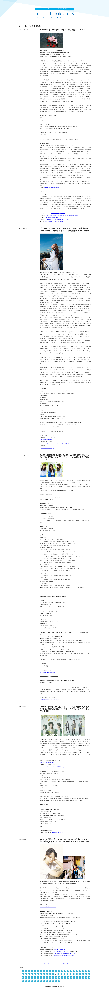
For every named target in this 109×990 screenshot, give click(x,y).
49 (28, 977)
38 (64, 974)
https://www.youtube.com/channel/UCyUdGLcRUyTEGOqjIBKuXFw (62, 215)
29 (37, 974)
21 (83, 970)
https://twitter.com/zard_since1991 (61, 951)
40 (70, 974)
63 (71, 977)
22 (86, 970)
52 (37, 977)
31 (44, 974)
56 (50, 977)
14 (62, 970)
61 (65, 977)
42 (76, 974)
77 (44, 980)
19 (77, 970)
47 (22, 977)
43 (79, 974)
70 (22, 980)
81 (56, 980)
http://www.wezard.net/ (59, 949)
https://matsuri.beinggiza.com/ (58, 213)
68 (86, 977)
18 (74, 970)
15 (65, 970)
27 (31, 974)
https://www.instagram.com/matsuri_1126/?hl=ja (58, 219)
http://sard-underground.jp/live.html (48, 672)
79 (50, 980)
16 (68, 970)
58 (56, 977)
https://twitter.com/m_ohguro (47, 448)
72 (28, 980)
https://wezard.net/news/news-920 (48, 907)
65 (77, 977)
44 (82, 974)
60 (62, 977)
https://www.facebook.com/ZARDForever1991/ (64, 955)
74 (34, 980)
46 (88, 974)
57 (53, 977)
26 (28, 974)
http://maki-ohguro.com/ (46, 439)
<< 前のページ (45, 963)
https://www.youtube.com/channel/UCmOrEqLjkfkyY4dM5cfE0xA (55, 443)
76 (40, 980)
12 (56, 970)
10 (50, 970)
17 (71, 970)
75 (37, 980)
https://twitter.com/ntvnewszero (51, 187)
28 (34, 974)
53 (40, 977)
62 (68, 977)
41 (73, 974)
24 (22, 974)
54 (44, 977)
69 (89, 977)
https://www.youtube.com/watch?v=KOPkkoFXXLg (52, 766)
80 (53, 980)
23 (89, 970)
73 (31, 980)
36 (58, 974)
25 (25, 974)
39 (67, 974)
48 (25, 977)
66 (80, 977)
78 (47, 980)
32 (47, 974)
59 (59, 977)
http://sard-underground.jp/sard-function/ (49, 699)
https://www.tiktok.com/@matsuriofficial (54, 221)
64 (74, 977)
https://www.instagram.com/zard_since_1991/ (65, 953)
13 (59, 970)
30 (40, 974)
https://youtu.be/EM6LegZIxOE (47, 762)
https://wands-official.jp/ (57, 832)
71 (25, 980)
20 (80, 970)
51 (34, 977)
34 (53, 974)
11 (53, 970)
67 (83, 977)
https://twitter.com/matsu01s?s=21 (53, 217)
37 (61, 974)
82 (59, 980)
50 (31, 977)
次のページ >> (66, 963)
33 (50, 974)
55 (47, 977)
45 (85, 974)
